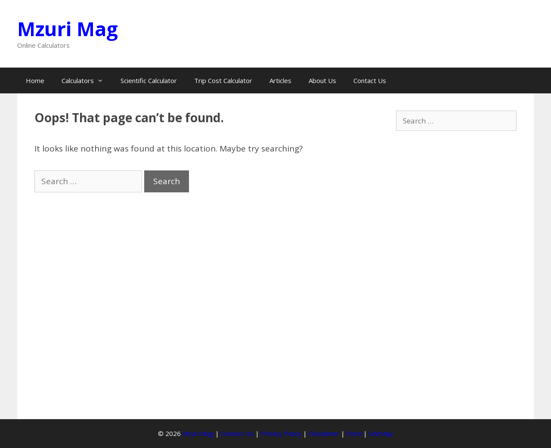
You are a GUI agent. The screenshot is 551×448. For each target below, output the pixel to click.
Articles (280, 80)
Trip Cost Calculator (223, 80)
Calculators (87, 80)
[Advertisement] (456, 273)
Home (35, 80)
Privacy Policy (281, 433)
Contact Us (369, 80)
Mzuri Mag (67, 28)
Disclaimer (324, 433)
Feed (354, 433)
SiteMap (381, 433)
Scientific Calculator (149, 80)
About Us (322, 80)
